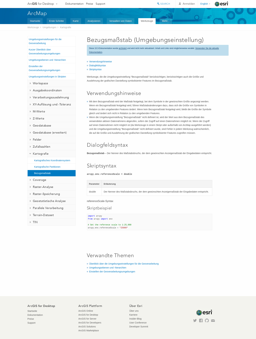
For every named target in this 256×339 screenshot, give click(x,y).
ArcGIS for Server (87, 318)
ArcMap (37, 13)
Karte (76, 20)
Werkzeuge (147, 20)
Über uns (134, 311)
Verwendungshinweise (100, 61)
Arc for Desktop (40, 4)
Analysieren (94, 20)
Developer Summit (138, 326)
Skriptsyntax (95, 69)
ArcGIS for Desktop (88, 314)
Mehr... (165, 20)
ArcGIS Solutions (87, 326)
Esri (222, 4)
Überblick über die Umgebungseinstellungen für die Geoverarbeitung (124, 263)
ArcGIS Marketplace (88, 330)
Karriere (133, 314)
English (204, 3)
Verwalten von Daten (120, 20)
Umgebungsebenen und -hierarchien (47, 60)
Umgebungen (49, 27)
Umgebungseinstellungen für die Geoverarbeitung (45, 41)
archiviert (123, 48)
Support (100, 3)
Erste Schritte (56, 20)
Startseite (35, 20)
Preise (89, 3)
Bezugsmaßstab (42, 173)
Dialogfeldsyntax (97, 65)
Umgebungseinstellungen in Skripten (47, 76)
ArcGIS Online (85, 311)
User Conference (138, 322)
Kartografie (65, 27)
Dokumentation (74, 3)
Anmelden (189, 3)
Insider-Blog (135, 318)
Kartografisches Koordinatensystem (52, 160)
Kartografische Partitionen (47, 166)
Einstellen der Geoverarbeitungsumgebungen (44, 68)
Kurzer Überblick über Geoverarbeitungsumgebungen (44, 51)
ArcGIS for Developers (89, 322)
